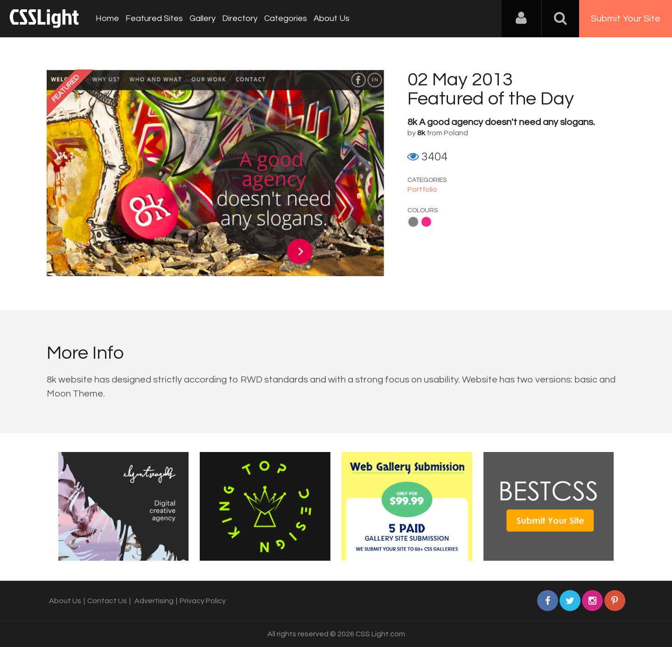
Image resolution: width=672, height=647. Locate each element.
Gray (413, 222)
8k (421, 133)
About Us (332, 18)
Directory (240, 18)
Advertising (154, 601)
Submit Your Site (625, 18)
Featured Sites (154, 18)
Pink (426, 222)
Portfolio (422, 189)
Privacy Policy (203, 601)
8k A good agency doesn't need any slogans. (501, 122)
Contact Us (107, 601)
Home (107, 18)
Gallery (202, 18)
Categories (285, 18)
